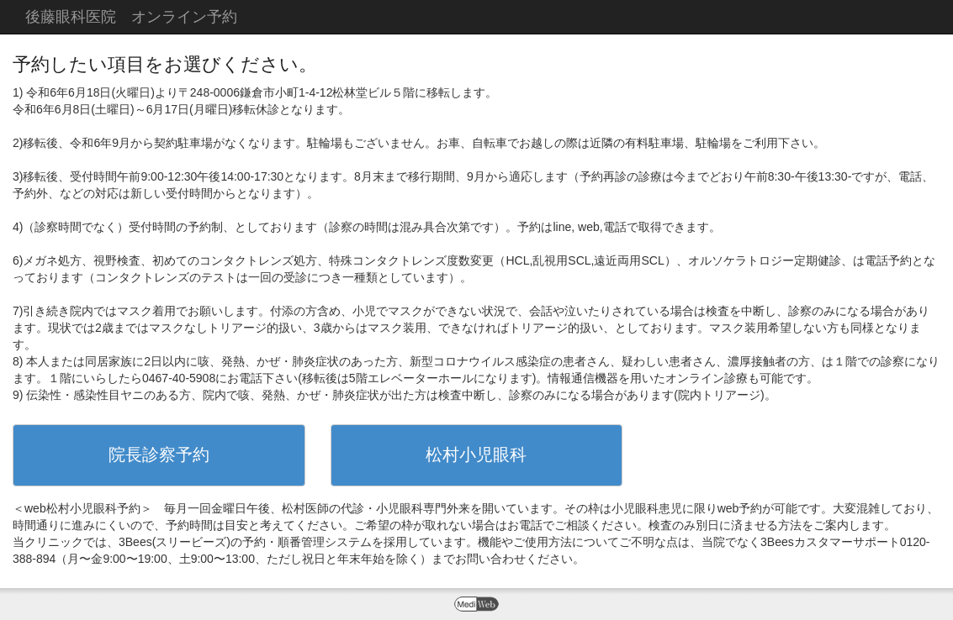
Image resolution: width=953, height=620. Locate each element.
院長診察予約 (159, 454)
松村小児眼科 (476, 454)
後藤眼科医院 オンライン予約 (131, 16)
